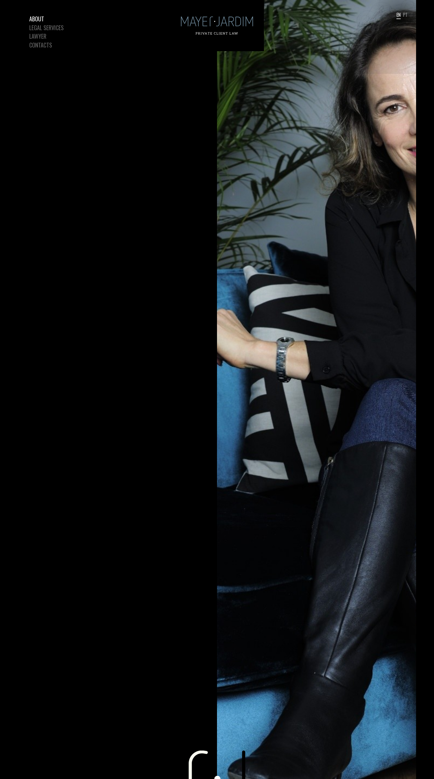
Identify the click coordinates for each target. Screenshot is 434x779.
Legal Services (46, 27)
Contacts (40, 45)
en (398, 15)
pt (405, 15)
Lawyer (37, 36)
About (36, 19)
